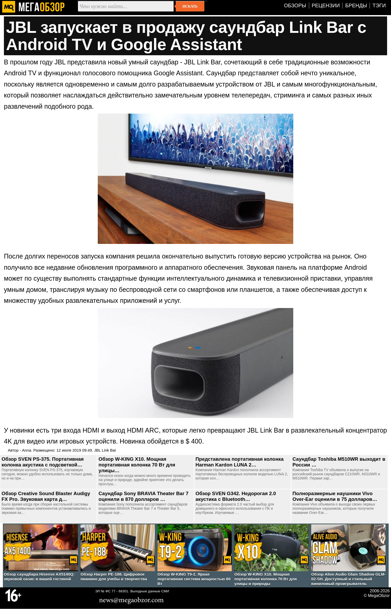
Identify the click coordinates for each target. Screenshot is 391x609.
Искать (189, 6)
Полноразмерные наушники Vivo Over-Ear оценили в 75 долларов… (334, 496)
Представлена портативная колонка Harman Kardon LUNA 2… (240, 461)
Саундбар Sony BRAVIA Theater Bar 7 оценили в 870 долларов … (143, 496)
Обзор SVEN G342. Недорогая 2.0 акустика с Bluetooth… (236, 496)
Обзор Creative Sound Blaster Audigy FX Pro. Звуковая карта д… (46, 496)
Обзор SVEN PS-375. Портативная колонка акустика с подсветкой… (43, 461)
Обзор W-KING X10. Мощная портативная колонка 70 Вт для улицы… (137, 464)
